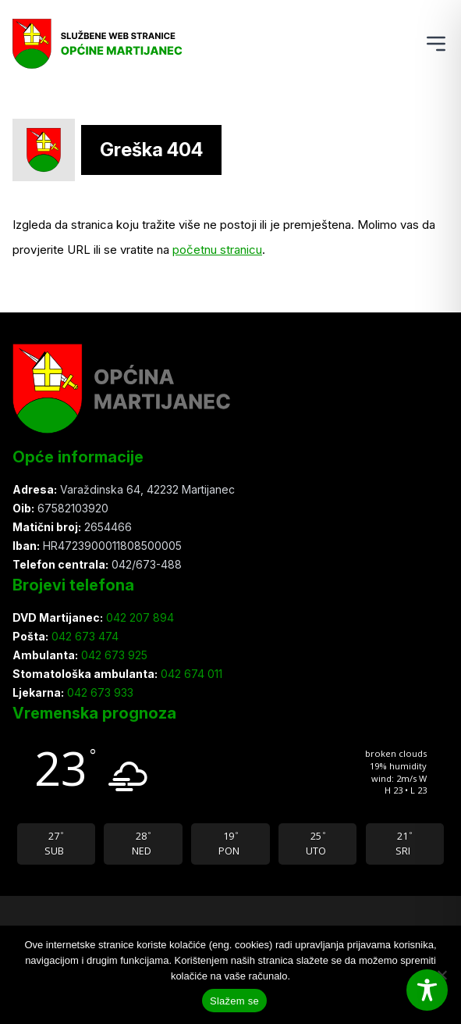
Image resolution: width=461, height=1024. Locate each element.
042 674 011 (190, 673)
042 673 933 (98, 692)
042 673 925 (112, 655)
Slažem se (234, 1001)
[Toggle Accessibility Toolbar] (427, 990)
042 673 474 (83, 636)
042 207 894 (138, 617)
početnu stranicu (217, 249)
